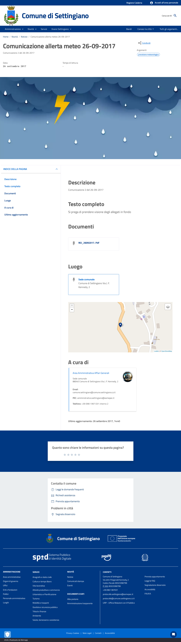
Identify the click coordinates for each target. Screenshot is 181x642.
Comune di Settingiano (55, 15)
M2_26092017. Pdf (88, 243)
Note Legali (87, 633)
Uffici (5, 585)
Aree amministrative (12, 577)
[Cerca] (175, 16)
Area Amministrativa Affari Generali (91, 373)
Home (5, 36)
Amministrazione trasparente (80, 603)
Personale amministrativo (14, 598)
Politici (6, 594)
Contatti (107, 571)
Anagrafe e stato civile (42, 577)
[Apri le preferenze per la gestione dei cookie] (7, 634)
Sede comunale (86, 279)
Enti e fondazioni (10, 589)
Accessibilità (150, 589)
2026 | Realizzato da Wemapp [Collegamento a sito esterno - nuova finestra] (16, 639)
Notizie (24, 36)
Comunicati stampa (75, 581)
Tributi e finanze (39, 611)
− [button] (72, 310)
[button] (164, 3)
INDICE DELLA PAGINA (15, 169)
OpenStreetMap (166, 351)
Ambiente (37, 615)
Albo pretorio (72, 599)
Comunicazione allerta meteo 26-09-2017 (50, 36)
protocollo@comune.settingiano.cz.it (118, 598)
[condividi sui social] (144, 43)
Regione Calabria (134, 2)
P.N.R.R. (148, 593)
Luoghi (6, 602)
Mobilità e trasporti (41, 602)
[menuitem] (127, 29)
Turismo (36, 598)
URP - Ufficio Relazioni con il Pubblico (119, 602)
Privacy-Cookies (72, 633)
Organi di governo (10, 581)
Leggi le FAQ (150, 580)
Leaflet (156, 351)
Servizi (36, 571)
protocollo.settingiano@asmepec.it (118, 594)
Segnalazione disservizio (155, 585)
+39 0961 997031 (110, 590)
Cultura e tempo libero (42, 581)
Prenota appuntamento (155, 576)
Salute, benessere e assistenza (46, 619)
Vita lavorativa (39, 585)
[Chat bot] (173, 634)
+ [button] (72, 306)
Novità (15, 36)
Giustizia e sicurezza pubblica (45, 607)
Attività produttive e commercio (46, 590)
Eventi (70, 585)
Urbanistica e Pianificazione (44, 594)
